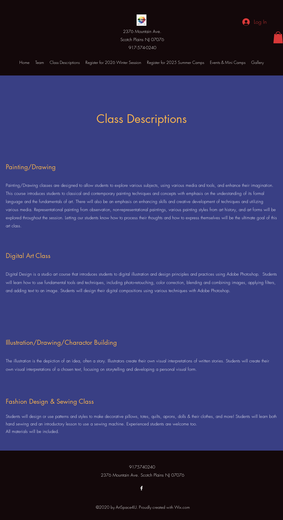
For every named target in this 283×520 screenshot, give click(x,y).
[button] (278, 37)
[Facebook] (141, 488)
